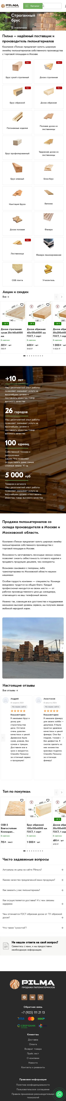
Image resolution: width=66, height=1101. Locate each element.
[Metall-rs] (33, 648)
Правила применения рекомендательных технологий (33, 1096)
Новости (33, 1063)
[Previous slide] (56, 297)
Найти (56, 6)
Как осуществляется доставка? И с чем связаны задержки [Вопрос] (28, 902)
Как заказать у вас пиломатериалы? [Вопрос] (21, 890)
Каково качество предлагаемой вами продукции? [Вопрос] (29, 880)
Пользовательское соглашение (33, 1089)
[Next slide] (61, 297)
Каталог (32, 6)
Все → (6, 296)
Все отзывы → (10, 690)
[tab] (30, 26)
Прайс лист (33, 1053)
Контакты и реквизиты (33, 1067)
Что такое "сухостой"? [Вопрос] (15, 928)
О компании (33, 1058)
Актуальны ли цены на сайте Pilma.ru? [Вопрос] (22, 869)
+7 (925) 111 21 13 (33, 1012)
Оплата (33, 1044)
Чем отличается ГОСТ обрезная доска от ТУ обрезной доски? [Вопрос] (32, 916)
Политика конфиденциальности (33, 1085)
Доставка (33, 1039)
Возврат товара (33, 1049)
